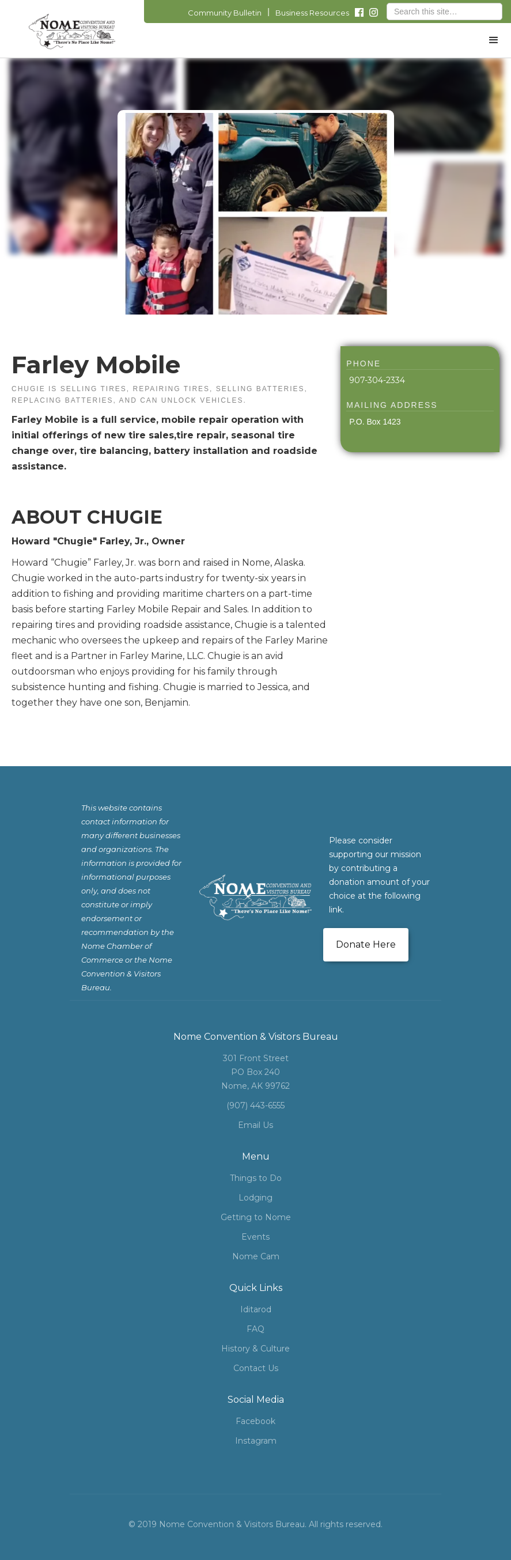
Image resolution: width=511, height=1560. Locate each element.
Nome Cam (255, 1256)
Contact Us (255, 1368)
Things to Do (256, 1178)
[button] (493, 40)
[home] (72, 32)
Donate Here (366, 944)
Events (255, 1237)
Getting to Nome (256, 1217)
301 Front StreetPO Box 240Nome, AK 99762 (255, 1072)
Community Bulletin (225, 12)
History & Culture (255, 1348)
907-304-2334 (377, 380)
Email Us (255, 1125)
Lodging (255, 1197)
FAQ (255, 1329)
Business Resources (312, 12)
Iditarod (255, 1309)
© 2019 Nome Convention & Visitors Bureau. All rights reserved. (255, 1524)
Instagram (256, 1441)
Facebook (255, 1421)
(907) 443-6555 (255, 1105)
